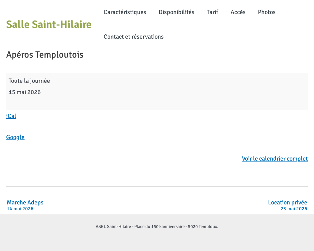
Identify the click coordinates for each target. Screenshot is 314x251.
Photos (267, 12)
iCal (11, 116)
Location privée (287, 206)
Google (15, 137)
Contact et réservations (134, 36)
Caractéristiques (125, 12)
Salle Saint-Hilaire (48, 24)
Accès (238, 12)
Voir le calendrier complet (275, 158)
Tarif (212, 12)
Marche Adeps (25, 206)
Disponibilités (176, 12)
